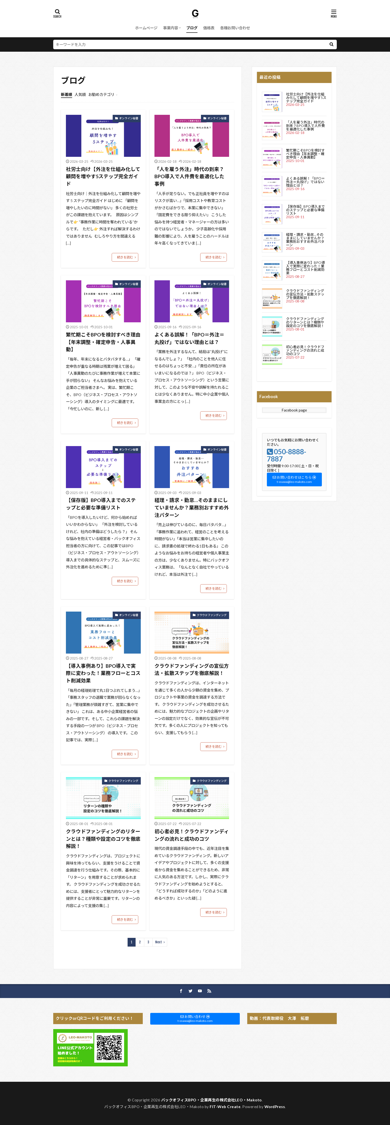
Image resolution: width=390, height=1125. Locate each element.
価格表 (208, 28)
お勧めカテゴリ (101, 94)
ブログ (191, 28)
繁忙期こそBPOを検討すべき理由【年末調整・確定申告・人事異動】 (103, 342)
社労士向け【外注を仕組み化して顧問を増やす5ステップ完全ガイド (103, 176)
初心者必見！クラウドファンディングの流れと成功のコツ (191, 835)
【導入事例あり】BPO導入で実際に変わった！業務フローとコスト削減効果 (103, 673)
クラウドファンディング (212, 615)
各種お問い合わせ (235, 28)
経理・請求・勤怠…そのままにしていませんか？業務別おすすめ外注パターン (191, 507)
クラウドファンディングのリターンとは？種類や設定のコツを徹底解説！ (103, 838)
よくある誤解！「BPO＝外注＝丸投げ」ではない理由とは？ (189, 338)
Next (158, 942)
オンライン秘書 (128, 118)
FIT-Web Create (225, 1106)
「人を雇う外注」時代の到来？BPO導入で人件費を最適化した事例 (189, 176)
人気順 (80, 94)
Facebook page (294, 410)
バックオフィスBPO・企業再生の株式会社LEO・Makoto (211, 1100)
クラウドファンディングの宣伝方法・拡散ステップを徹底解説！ (191, 669)
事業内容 (170, 28)
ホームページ (146, 28)
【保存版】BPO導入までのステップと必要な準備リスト (101, 503)
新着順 (66, 94)
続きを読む (125, 257)
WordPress (274, 1106)
